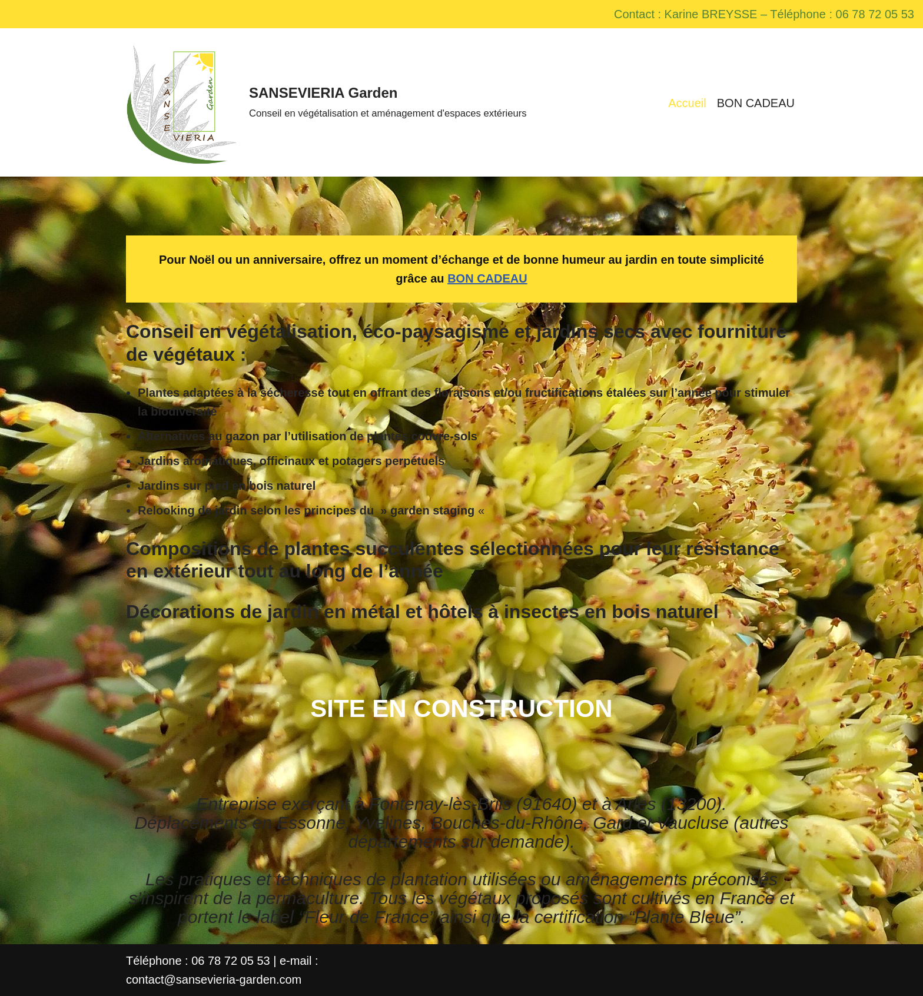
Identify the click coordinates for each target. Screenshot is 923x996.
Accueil (687, 103)
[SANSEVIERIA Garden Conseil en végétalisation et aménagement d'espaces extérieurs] (326, 102)
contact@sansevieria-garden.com (213, 979)
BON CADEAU (756, 103)
